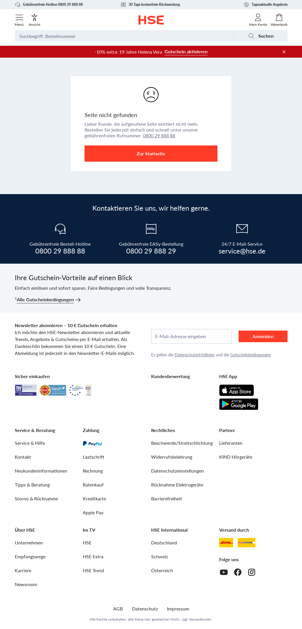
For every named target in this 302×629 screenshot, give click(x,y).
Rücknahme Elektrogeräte (177, 484)
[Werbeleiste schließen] (284, 51)
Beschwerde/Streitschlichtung (182, 443)
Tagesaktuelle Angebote (266, 5)
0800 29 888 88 (159, 135)
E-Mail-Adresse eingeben (180, 336)
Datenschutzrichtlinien (195, 354)
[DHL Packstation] (246, 542)
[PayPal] (92, 443)
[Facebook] (237, 572)
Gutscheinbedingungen (250, 354)
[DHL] (226, 542)
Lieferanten (230, 443)
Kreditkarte (94, 498)
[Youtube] (223, 572)
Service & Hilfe (30, 443)
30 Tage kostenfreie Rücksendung (150, 5)
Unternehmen (29, 542)
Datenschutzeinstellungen (177, 470)
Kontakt (23, 457)
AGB (118, 608)
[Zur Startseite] (151, 20)
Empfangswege (30, 556)
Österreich (162, 570)
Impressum (178, 608)
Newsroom (26, 584)
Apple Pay (93, 512)
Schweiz (159, 556)
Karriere (23, 570)
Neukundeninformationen (41, 470)
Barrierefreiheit (166, 498)
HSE (87, 542)
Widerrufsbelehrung (171, 457)
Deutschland (164, 542)
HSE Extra (93, 556)
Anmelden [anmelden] (263, 336)
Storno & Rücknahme (36, 498)
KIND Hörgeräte (235, 457)
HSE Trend (93, 570)
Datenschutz (145, 608)
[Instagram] (251, 572)
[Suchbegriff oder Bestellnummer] (124, 36)
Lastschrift (93, 457)
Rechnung (93, 470)
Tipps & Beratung (32, 484)
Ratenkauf (93, 484)
